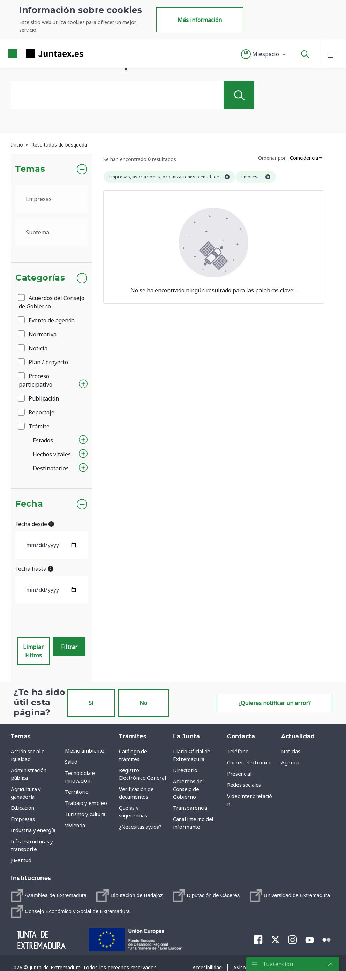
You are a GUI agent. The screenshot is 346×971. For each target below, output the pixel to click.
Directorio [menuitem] (185, 770)
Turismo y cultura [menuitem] (85, 814)
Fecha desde (34, 524)
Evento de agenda (47, 320)
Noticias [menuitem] (290, 751)
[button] (264, 54)
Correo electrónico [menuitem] (249, 762)
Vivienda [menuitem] (75, 825)
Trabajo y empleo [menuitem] (86, 802)
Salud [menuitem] (71, 761)
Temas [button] (30, 169)
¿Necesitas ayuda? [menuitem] (140, 826)
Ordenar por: (272, 158)
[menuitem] (48, 895)
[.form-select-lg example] (51, 199)
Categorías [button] (40, 278)
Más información (200, 20)
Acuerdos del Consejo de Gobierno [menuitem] (188, 789)
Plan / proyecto (43, 362)
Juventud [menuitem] (21, 860)
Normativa (38, 334)
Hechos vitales (52, 454)
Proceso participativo (35, 380)
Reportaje (36, 412)
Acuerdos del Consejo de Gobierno (51, 302)
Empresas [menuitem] (23, 818)
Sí (91, 703)
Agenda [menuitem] (290, 762)
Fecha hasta (34, 569)
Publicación (39, 398)
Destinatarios (51, 468)
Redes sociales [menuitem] (244, 784)
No (143, 703)
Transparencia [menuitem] (190, 807)
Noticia (33, 348)
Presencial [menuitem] (239, 773)
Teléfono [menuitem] (237, 751)
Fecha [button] (29, 504)
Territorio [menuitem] (77, 791)
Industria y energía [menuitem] (33, 830)
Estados (43, 440)
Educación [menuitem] (22, 807)
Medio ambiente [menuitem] (84, 750)
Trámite (34, 426)
